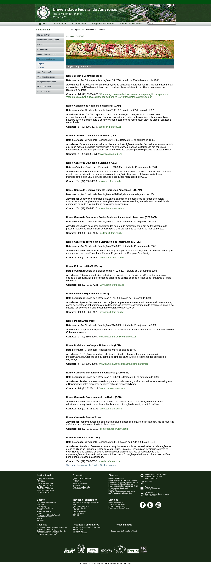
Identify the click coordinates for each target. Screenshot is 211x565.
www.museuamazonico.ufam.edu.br (117, 336)
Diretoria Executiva (44, 87)
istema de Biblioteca (116, 504)
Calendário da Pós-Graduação (48, 533)
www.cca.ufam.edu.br (110, 154)
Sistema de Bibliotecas (131, 23)
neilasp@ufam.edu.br (111, 233)
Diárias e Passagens (115, 503)
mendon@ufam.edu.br (111, 312)
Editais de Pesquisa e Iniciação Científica (51, 531)
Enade (39, 513)
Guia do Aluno (42, 506)
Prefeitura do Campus (116, 506)
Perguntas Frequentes (103, 23)
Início (43, 23)
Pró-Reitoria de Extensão (82, 478)
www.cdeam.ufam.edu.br (112, 208)
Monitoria (40, 520)
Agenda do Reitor (44, 91)
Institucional (60, 23)
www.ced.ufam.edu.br (110, 181)
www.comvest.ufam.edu (112, 388)
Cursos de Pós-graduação (46, 534)
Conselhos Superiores (46, 77)
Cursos (39, 510)
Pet (122, 480)
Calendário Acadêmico (45, 508)
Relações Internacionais (46, 82)
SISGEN (76, 515)
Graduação (41, 504)
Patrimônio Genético (80, 508)
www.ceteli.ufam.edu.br (112, 257)
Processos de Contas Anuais (118, 508)
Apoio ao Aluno (78, 531)
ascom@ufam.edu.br (152, 489)
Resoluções (77, 485)
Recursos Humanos (80, 533)
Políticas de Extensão (80, 489)
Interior (41, 67)
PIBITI (75, 504)
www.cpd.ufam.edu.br (111, 408)
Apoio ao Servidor (79, 529)
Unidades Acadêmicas (46, 59)
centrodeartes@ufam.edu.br (114, 429)
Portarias (76, 480)
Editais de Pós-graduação (46, 529)
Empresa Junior (78, 513)
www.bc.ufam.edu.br (109, 461)
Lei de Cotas (113, 490)
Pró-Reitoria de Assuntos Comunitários (87, 527)
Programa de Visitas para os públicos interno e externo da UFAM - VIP (121, 492)
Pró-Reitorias (42, 49)
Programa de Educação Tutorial (48, 515)
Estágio (39, 518)
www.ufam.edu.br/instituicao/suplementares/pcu (123, 364)
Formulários (77, 482)
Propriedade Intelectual (81, 506)
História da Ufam (43, 35)
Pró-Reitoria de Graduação (46, 503)
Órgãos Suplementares (46, 54)
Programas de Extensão (81, 487)
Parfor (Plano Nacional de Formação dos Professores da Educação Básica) (123, 483)
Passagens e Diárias (80, 483)
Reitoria (40, 45)
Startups (76, 510)
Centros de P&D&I (79, 511)
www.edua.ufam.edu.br (112, 285)
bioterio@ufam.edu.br (140, 97)
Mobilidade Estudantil (44, 517)
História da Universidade (46, 478)
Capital (41, 64)
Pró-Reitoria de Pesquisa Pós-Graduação (52, 527)
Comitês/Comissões (45, 72)
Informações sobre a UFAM (48, 40)
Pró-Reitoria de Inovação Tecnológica (86, 503)
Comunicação (79, 23)
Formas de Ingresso (44, 511)
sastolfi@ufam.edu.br (110, 127)
